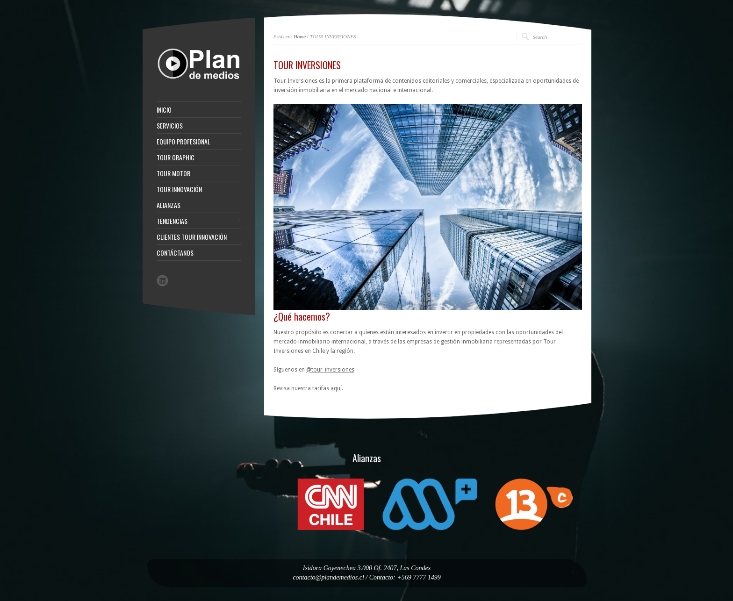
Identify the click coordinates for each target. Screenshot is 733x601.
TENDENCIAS (172, 221)
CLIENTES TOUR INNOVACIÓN (192, 237)
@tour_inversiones (330, 369)
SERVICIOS (170, 125)
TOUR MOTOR (173, 173)
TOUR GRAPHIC (175, 157)
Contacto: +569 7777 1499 (405, 577)
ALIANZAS (168, 205)
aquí (336, 388)
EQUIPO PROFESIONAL (183, 141)
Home (300, 36)
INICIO (164, 110)
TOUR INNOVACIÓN (179, 189)
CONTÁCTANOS (175, 253)
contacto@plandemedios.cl (328, 577)
